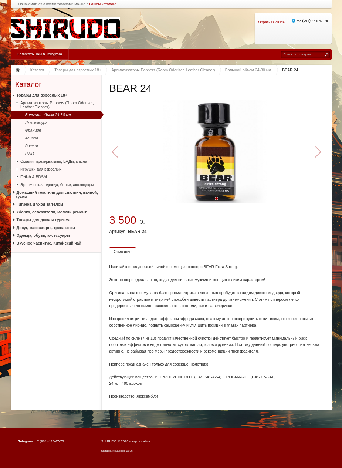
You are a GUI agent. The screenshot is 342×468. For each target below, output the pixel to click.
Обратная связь (271, 22)
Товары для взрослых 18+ (42, 95)
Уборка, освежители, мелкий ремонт (52, 212)
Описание (122, 251)
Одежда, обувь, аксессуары (43, 235)
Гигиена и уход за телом (40, 204)
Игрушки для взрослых (40, 169)
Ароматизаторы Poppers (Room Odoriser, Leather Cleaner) (57, 105)
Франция (33, 130)
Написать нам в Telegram (39, 54)
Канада (31, 138)
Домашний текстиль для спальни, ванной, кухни (57, 194)
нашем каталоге (102, 4)
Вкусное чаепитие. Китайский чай (49, 243)
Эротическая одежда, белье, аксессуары (57, 184)
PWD (29, 153)
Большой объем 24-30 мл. (48, 114)
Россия (31, 146)
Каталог (28, 84)
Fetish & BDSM (33, 177)
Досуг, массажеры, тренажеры (46, 227)
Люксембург (36, 122)
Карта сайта (141, 441)
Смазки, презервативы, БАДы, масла (53, 161)
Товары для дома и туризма (44, 220)
